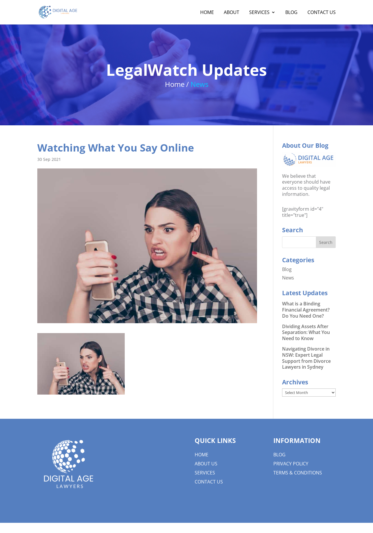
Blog (291, 12)
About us (206, 463)
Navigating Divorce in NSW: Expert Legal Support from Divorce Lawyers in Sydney (306, 358)
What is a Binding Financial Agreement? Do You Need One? (306, 309)
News (288, 278)
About (231, 12)
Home (207, 12)
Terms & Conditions (297, 472)
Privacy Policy (290, 463)
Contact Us (321, 12)
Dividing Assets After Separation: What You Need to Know (306, 332)
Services (259, 12)
